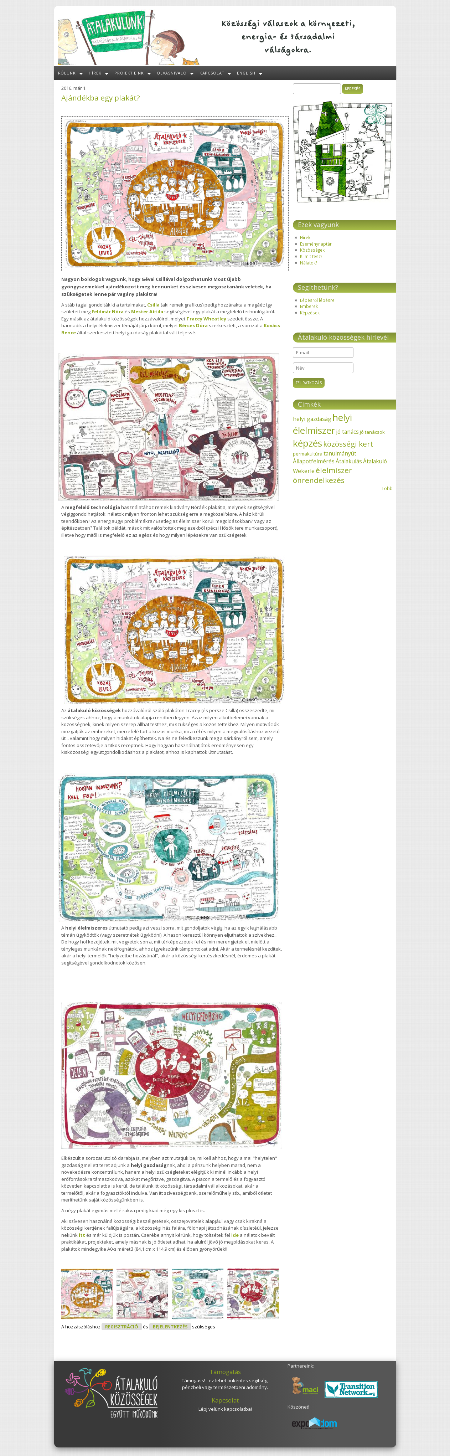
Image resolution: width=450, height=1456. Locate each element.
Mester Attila (147, 311)
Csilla (153, 305)
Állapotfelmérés (314, 461)
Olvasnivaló (172, 73)
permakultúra (307, 454)
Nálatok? (308, 263)
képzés (307, 443)
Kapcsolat (212, 73)
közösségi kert (348, 444)
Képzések (310, 312)
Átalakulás (349, 461)
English (246, 73)
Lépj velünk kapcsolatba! (225, 1409)
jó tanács (347, 432)
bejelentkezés (170, 1327)
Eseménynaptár (316, 244)
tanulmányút (340, 453)
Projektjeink (129, 73)
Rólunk (67, 73)
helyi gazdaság (312, 419)
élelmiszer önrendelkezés (322, 475)
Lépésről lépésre (317, 300)
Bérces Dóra (193, 325)
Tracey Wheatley (206, 318)
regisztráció (121, 1327)
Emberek (309, 306)
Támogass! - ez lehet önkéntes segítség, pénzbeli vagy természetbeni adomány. (225, 1384)
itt (82, 1235)
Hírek (95, 73)
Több (387, 488)
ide (235, 1235)
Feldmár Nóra (108, 311)
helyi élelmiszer (322, 424)
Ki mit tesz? (311, 256)
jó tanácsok (372, 432)
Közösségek (312, 250)
